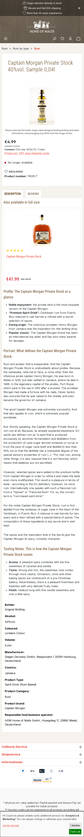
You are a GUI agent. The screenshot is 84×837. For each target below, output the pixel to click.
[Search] (54, 38)
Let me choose (11, 825)
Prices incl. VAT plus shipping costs (26, 153)
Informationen (12, 762)
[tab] (12, 194)
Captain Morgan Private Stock (23, 256)
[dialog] (42, 824)
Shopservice (11, 754)
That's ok (75, 831)
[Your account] (70, 38)
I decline (75, 825)
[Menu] (6, 38)
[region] (42, 106)
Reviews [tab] (33, 194)
